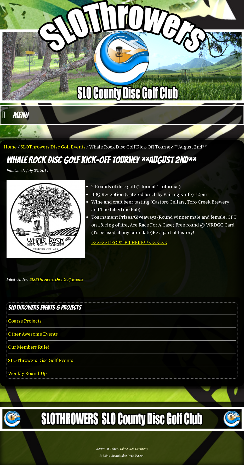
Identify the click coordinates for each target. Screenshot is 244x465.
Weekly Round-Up (27, 373)
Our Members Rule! (28, 347)
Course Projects (25, 321)
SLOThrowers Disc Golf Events (56, 279)
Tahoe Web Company (134, 449)
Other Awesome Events (33, 334)
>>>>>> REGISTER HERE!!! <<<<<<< (129, 242)
